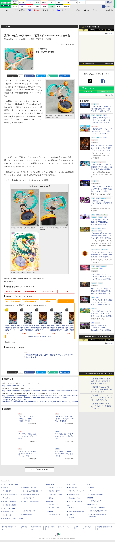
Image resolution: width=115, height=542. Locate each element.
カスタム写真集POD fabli (98, 511)
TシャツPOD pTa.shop (97, 507)
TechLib (71, 518)
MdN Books (73, 508)
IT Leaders (6, 498)
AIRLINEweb (73, 487)
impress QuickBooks (96, 494)
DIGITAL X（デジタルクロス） (32, 501)
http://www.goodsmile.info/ (13, 386)
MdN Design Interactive (76, 511)
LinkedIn (66, 76)
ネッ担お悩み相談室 (9, 505)
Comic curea (94, 491)
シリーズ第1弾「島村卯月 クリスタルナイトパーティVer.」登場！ (27, 453)
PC (53, 10)
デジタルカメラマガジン (10, 511)
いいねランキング (105, 91)
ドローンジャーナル (9, 501)
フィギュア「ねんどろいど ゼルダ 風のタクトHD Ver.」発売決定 (64, 418)
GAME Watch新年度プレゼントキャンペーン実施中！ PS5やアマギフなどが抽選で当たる (99, 374)
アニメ (65, 291)
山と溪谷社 (49, 501)
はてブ (43, 76)
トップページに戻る (39, 470)
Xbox (48, 301)
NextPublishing (27, 514)
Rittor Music (50, 484)
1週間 (101, 30)
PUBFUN (90, 498)
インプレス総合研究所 (10, 494)
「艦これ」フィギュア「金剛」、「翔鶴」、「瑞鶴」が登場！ (26, 418)
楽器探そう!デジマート (56, 491)
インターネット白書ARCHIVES (13, 518)
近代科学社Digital (54, 514)
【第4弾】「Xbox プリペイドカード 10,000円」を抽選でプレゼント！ (102, 406)
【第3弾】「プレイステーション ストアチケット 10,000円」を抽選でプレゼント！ (101, 397)
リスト (21, 76)
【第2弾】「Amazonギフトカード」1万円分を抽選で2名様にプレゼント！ (102, 389)
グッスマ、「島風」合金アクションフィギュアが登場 (27, 436)
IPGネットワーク (92, 504)
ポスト (14, 76)
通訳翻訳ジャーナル (75, 494)
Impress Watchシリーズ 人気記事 (97, 337)
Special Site (89, 64)
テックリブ (70, 515)
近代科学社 (49, 511)
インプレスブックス (29, 511)
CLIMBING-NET (54, 508)
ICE (88, 484)
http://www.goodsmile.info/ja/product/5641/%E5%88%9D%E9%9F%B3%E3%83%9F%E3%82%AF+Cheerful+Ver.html (51, 391)
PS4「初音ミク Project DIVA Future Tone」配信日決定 (64, 453)
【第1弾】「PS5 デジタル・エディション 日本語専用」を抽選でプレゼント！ (101, 381)
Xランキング (89, 88)
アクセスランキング (92, 27)
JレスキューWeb (74, 498)
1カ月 (110, 30)
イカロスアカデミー (75, 501)
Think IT (5, 487)
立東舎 (51, 498)
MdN (68, 505)
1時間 (83, 30)
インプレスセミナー (29, 498)
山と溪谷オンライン (55, 504)
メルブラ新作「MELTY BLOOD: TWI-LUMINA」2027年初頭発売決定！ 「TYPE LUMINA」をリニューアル (101, 224)
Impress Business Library (31, 494)
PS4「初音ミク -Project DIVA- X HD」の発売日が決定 (64, 436)
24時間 (92, 30)
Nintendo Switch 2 (13, 291)
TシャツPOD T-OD (55, 494)
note (54, 76)
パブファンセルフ (95, 501)
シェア (31, 76)
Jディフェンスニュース (76, 491)
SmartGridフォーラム (29, 487)
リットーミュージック (56, 487)
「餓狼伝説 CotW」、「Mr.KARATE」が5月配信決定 (101, 203)
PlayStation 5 (30, 291)
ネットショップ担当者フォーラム (33, 491)
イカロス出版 (71, 484)
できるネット (7, 515)
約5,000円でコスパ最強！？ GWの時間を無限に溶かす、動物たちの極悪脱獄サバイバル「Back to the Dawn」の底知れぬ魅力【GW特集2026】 (101, 293)
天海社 (92, 487)
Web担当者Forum (8, 491)
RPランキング (87, 91)
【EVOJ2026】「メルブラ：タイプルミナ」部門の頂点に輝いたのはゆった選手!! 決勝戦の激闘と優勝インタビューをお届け (101, 191)
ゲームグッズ (48, 291)
